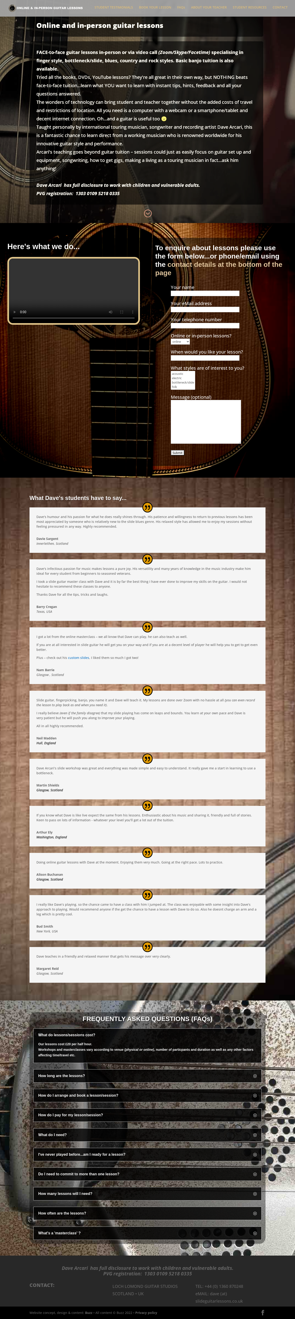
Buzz (88, 1312)
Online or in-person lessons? (201, 338)
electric (183, 378)
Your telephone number (205, 322)
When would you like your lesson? (207, 355)
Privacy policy (146, 1312)
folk (183, 387)
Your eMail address (205, 306)
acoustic (183, 374)
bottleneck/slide (183, 383)
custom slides (78, 658)
